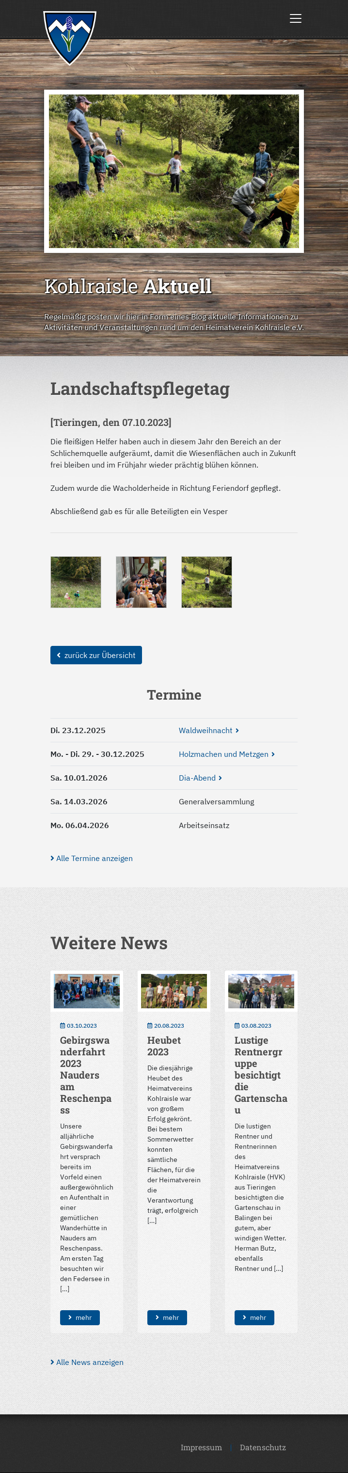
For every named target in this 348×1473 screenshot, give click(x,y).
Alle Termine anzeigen (91, 858)
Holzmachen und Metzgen (224, 754)
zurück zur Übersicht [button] (96, 655)
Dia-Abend (197, 778)
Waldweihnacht (206, 730)
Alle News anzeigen (87, 1362)
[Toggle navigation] (295, 18)
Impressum (201, 1447)
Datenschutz (263, 1447)
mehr (80, 1317)
